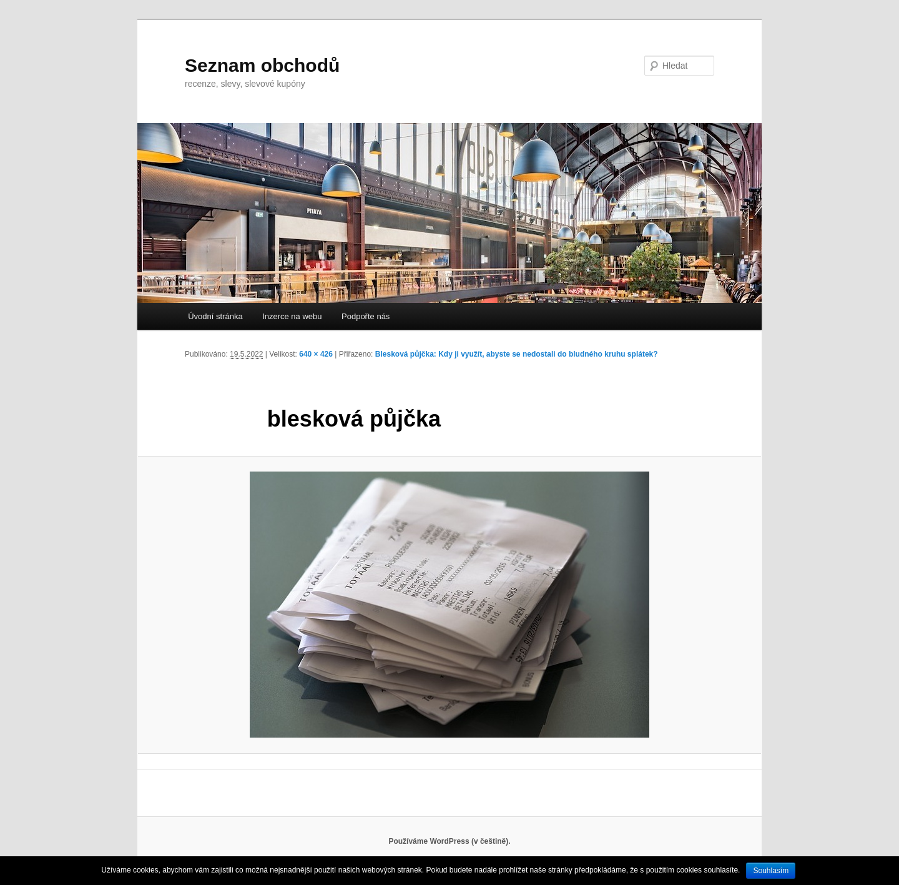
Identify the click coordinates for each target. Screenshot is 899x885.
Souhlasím (770, 870)
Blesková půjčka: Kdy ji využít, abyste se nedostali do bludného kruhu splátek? (516, 354)
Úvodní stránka (215, 316)
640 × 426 (316, 354)
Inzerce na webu (292, 316)
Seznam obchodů (262, 65)
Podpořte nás (365, 316)
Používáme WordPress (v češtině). (449, 841)
